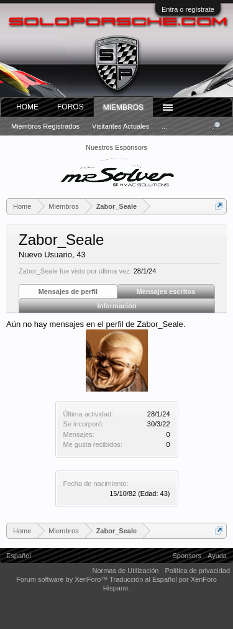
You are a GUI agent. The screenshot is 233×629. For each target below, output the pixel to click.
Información (117, 306)
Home (27, 107)
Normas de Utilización (125, 570)
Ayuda (217, 555)
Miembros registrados (45, 126)
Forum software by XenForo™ (62, 579)
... (164, 126)
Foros (70, 107)
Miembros (123, 107)
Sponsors (187, 555)
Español (18, 555)
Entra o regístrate (188, 9)
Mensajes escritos (166, 291)
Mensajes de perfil (68, 291)
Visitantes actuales (120, 126)
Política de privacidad (197, 570)
